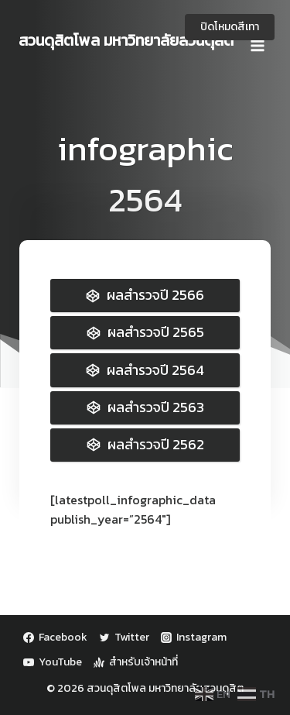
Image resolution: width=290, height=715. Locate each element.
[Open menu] (257, 40)
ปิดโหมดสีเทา (229, 27)
